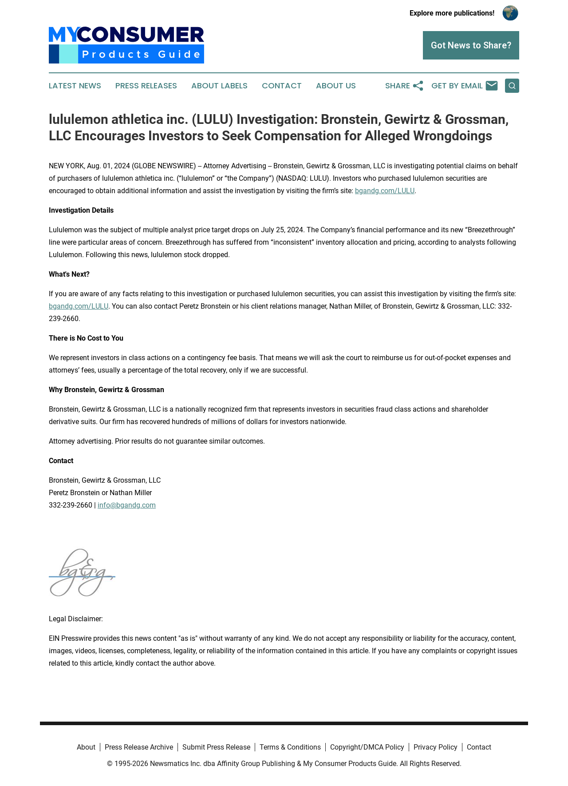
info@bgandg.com (127, 505)
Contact (282, 86)
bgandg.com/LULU (384, 191)
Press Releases (146, 86)
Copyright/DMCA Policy (367, 747)
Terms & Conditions (290, 747)
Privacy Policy (436, 747)
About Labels (219, 86)
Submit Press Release (216, 747)
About (86, 747)
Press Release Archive (139, 747)
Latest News (75, 86)
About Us (336, 86)
